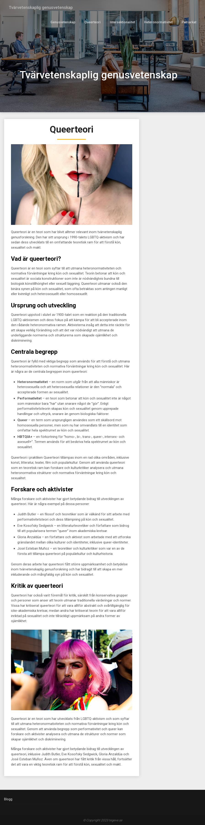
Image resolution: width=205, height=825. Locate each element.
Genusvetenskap (65, 22)
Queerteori (94, 22)
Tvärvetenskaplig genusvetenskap (42, 7)
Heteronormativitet (159, 22)
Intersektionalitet (123, 22)
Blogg (8, 799)
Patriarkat (189, 22)
